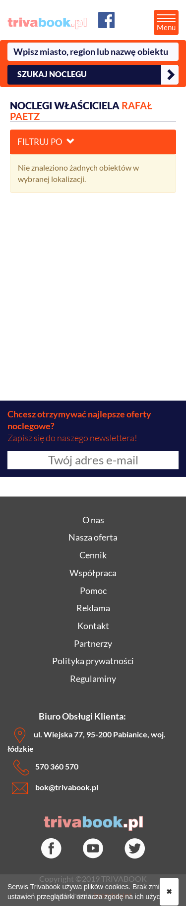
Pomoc (93, 590)
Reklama (93, 607)
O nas (93, 519)
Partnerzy (93, 643)
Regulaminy (93, 678)
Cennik (93, 554)
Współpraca (93, 572)
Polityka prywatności (93, 660)
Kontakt (93, 625)
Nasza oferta (93, 537)
